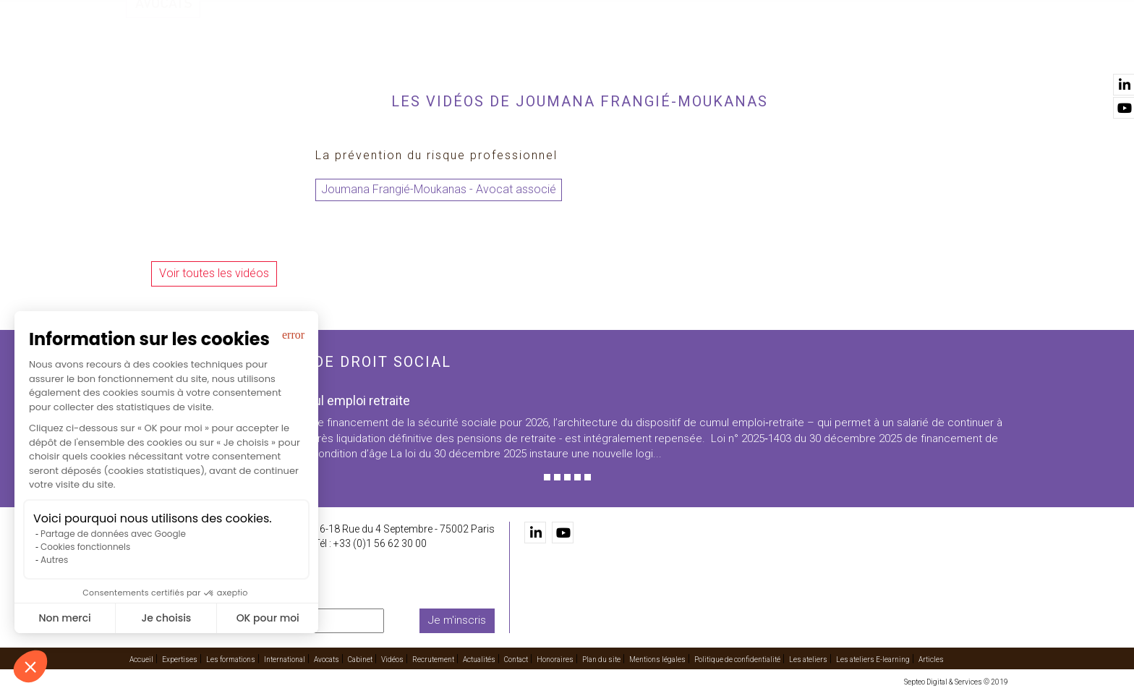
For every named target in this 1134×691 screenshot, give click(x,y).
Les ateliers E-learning (873, 660)
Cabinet (709, 51)
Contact (985, 51)
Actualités (916, 51)
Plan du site (601, 660)
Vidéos (764, 51)
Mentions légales (657, 660)
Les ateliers (808, 660)
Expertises (391, 51)
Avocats (650, 51)
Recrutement (834, 51)
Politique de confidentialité (737, 660)
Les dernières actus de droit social (288, 361)
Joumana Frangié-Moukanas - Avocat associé (438, 189)
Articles (931, 660)
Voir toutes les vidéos (214, 273)
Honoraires (555, 660)
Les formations (477, 51)
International (574, 51)
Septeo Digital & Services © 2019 (956, 682)
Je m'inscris (457, 620)
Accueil (326, 51)
